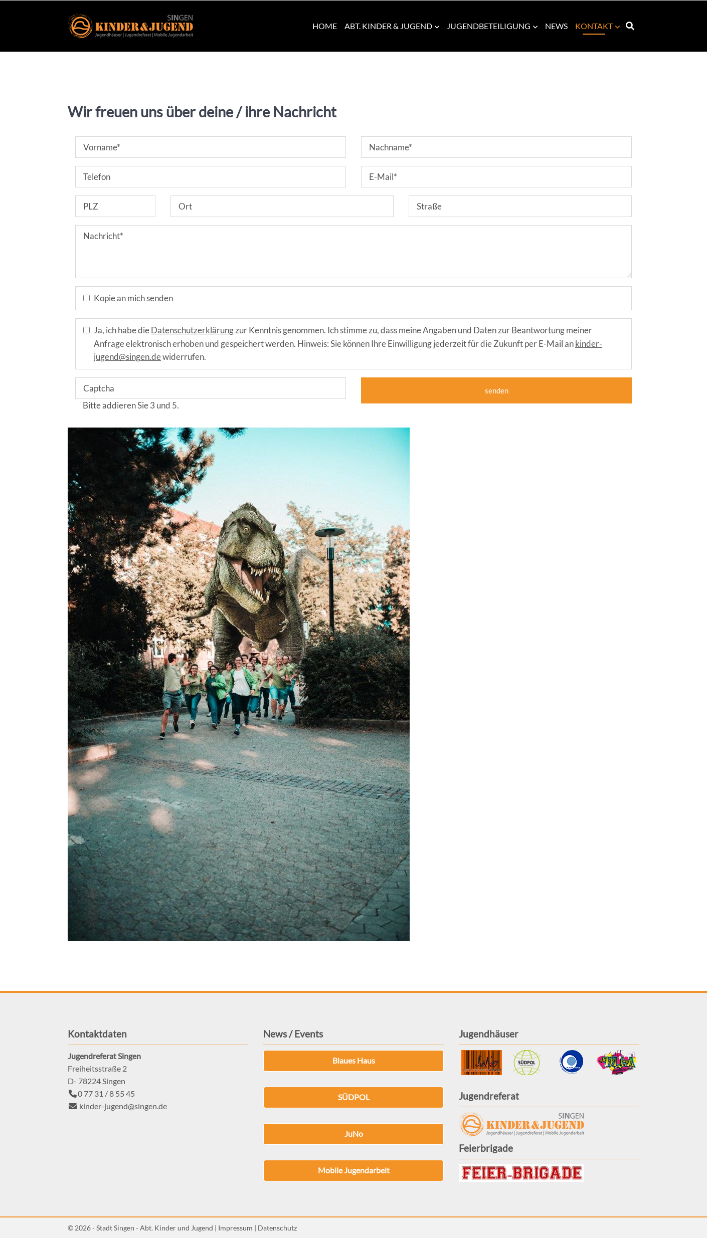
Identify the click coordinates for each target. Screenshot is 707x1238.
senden (496, 390)
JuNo (353, 1133)
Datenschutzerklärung (192, 330)
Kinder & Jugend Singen (130, 26)
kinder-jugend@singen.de (123, 1106)
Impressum (235, 1227)
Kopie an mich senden (133, 298)
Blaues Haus (353, 1060)
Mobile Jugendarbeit (354, 1170)
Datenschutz (277, 1227)
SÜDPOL (354, 1097)
